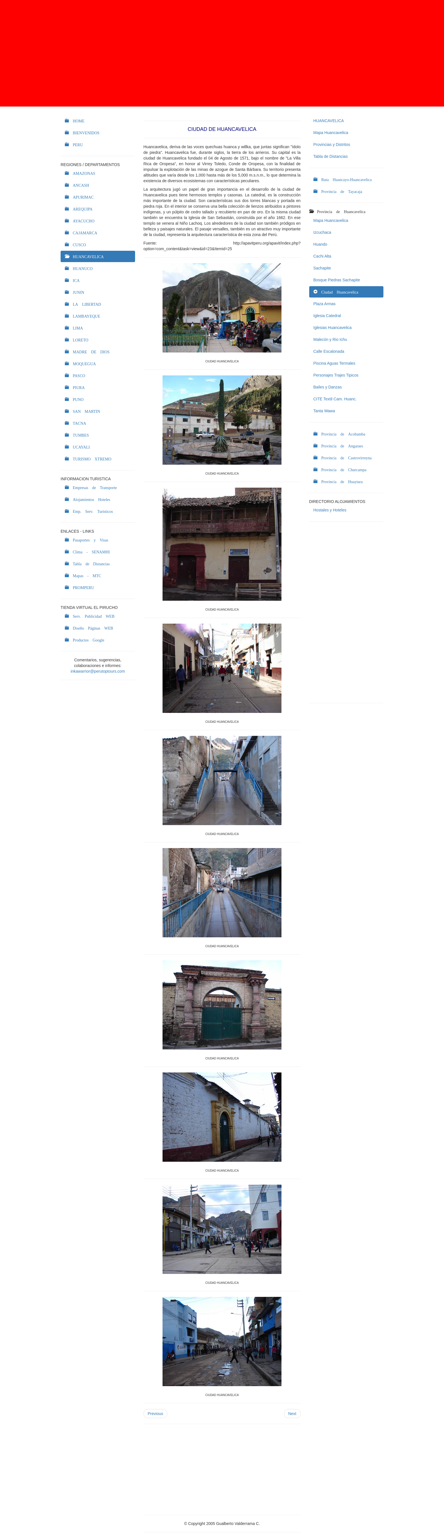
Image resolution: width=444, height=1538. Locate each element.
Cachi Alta (322, 256)
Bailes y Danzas (327, 387)
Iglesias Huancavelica (332, 327)
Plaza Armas (324, 303)
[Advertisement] (222, 53)
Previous (155, 1413)
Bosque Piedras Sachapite (336, 280)
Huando (320, 244)
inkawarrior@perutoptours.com (98, 671)
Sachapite (322, 268)
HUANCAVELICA (328, 120)
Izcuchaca (322, 232)
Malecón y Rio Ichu (330, 339)
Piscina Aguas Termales (334, 363)
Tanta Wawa (324, 411)
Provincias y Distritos (331, 144)
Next (292, 1413)
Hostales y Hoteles (330, 510)
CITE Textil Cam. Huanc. (335, 399)
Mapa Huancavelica (330, 132)
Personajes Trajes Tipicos (336, 375)
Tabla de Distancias (330, 156)
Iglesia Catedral (327, 315)
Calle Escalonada (328, 351)
